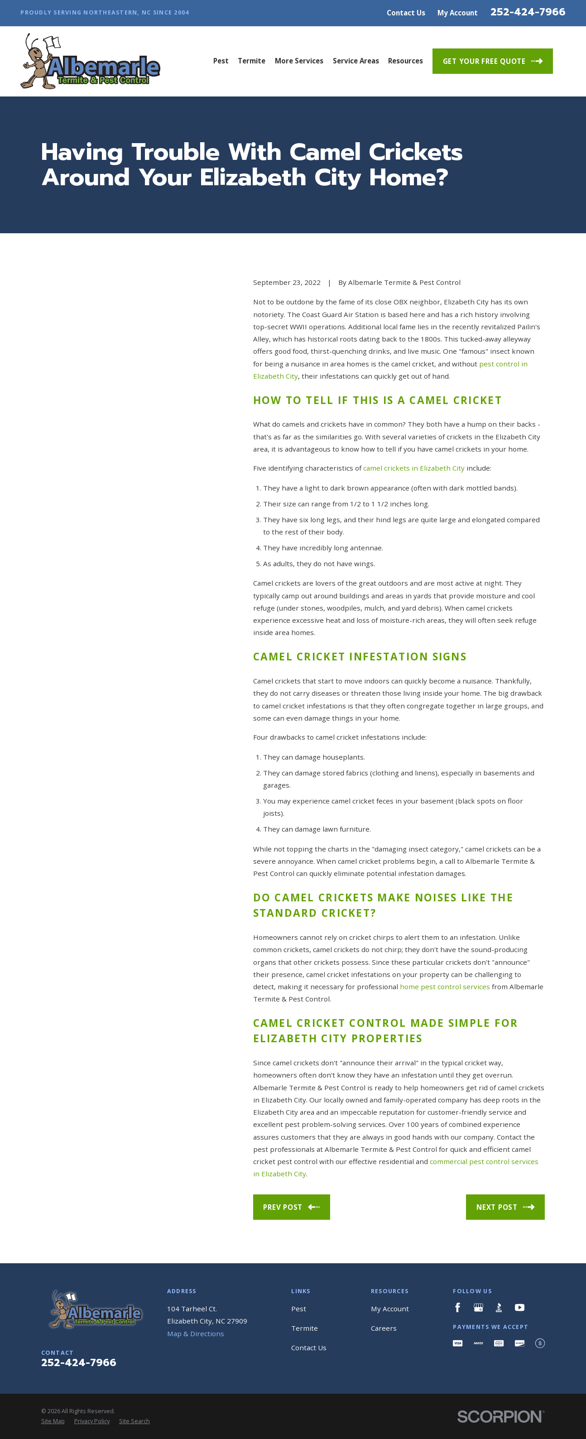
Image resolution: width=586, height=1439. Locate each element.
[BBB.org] (499, 1307)
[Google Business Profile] (478, 1307)
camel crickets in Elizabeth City (414, 467)
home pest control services (445, 986)
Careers (384, 1328)
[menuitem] (53, 1421)
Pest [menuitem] (221, 60)
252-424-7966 (528, 12)
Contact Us (406, 12)
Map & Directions (195, 1333)
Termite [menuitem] (251, 60)
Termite (304, 1328)
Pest (298, 1308)
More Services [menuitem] (299, 60)
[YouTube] (519, 1307)
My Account (457, 12)
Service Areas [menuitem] (356, 60)
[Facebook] (457, 1307)
